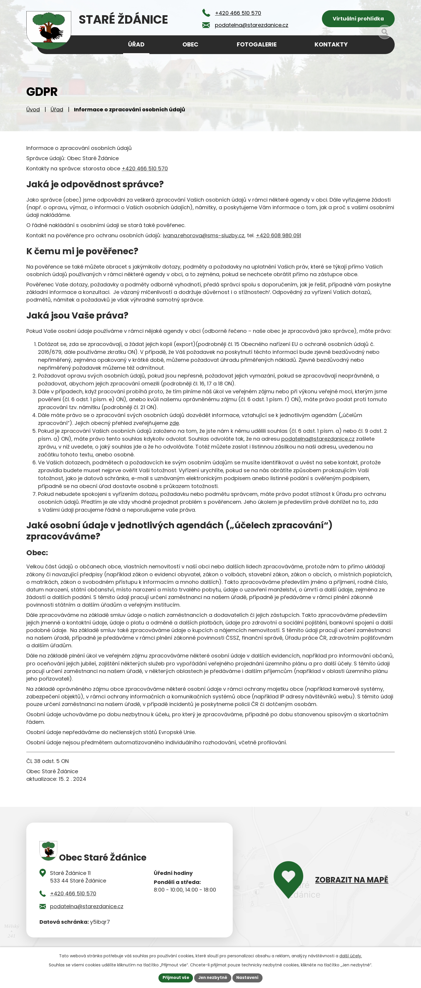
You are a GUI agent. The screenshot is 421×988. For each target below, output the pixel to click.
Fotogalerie (257, 44)
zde (174, 424)
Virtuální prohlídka (358, 19)
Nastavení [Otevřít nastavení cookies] (249, 977)
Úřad (57, 111)
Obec (190, 44)
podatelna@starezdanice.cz (318, 440)
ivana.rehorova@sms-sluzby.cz (203, 237)
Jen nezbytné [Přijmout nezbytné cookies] (212, 977)
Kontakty (331, 44)
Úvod (33, 111)
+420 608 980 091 (278, 237)
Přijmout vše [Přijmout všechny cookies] (174, 977)
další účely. (350, 955)
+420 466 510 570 (145, 170)
